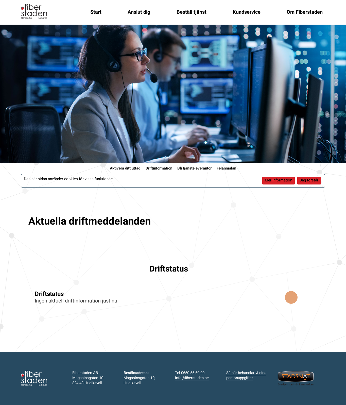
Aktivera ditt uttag (125, 169)
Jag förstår (309, 180)
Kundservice (247, 12)
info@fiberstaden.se (192, 378)
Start (95, 12)
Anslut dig (139, 12)
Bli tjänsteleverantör (194, 169)
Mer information (278, 180)
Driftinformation (159, 169)
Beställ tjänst (191, 12)
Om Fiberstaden (305, 12)
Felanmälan (226, 169)
